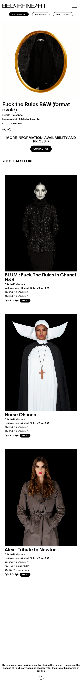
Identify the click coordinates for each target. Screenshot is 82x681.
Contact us (41, 149)
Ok (41, 676)
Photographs (40, 14)
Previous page (19, 14)
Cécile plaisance (63, 14)
